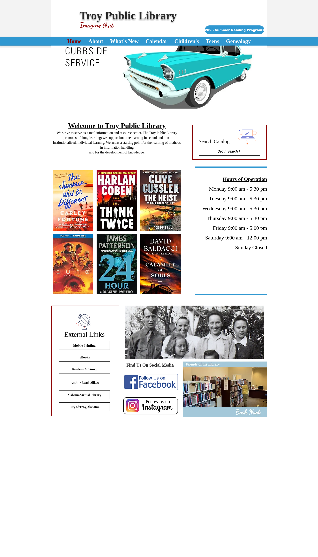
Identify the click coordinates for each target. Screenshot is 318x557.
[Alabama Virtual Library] (84, 394)
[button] (159, 77)
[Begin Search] (229, 151)
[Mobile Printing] (84, 345)
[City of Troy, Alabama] (84, 406)
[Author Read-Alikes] (84, 382)
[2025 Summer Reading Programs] (234, 29)
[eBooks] (84, 357)
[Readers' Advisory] (84, 369)
